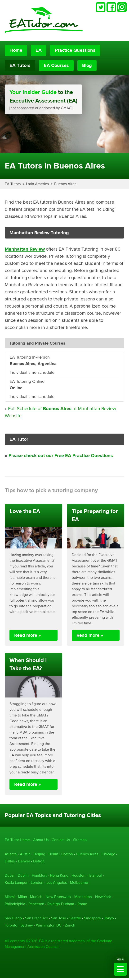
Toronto (11, 925)
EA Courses (56, 65)
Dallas (10, 861)
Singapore (92, 918)
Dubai (9, 875)
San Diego (13, 918)
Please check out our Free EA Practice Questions (61, 456)
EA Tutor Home (17, 840)
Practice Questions (75, 50)
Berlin (53, 854)
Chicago (108, 854)
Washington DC (49, 925)
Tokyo (109, 918)
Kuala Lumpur (16, 882)
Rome (82, 904)
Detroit (38, 861)
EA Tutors (20, 65)
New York (103, 896)
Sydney (27, 925)
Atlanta (11, 854)
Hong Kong (59, 875)
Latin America (37, 184)
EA (39, 50)
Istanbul (95, 875)
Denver (24, 861)
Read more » (27, 635)
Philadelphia (15, 904)
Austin (25, 854)
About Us (41, 840)
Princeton (36, 904)
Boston (67, 854)
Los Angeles (56, 882)
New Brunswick (58, 896)
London (37, 882)
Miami (10, 896)
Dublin (23, 875)
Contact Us (61, 840)
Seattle (75, 918)
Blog (87, 65)
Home (15, 50)
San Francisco (36, 918)
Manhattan (83, 896)
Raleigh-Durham (60, 904)
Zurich (70, 925)
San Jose (58, 918)
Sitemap (80, 840)
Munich (36, 896)
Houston (78, 875)
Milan (22, 896)
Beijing (39, 854)
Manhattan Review (25, 249)
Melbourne (79, 882)
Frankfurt (39, 875)
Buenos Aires (65, 184)
